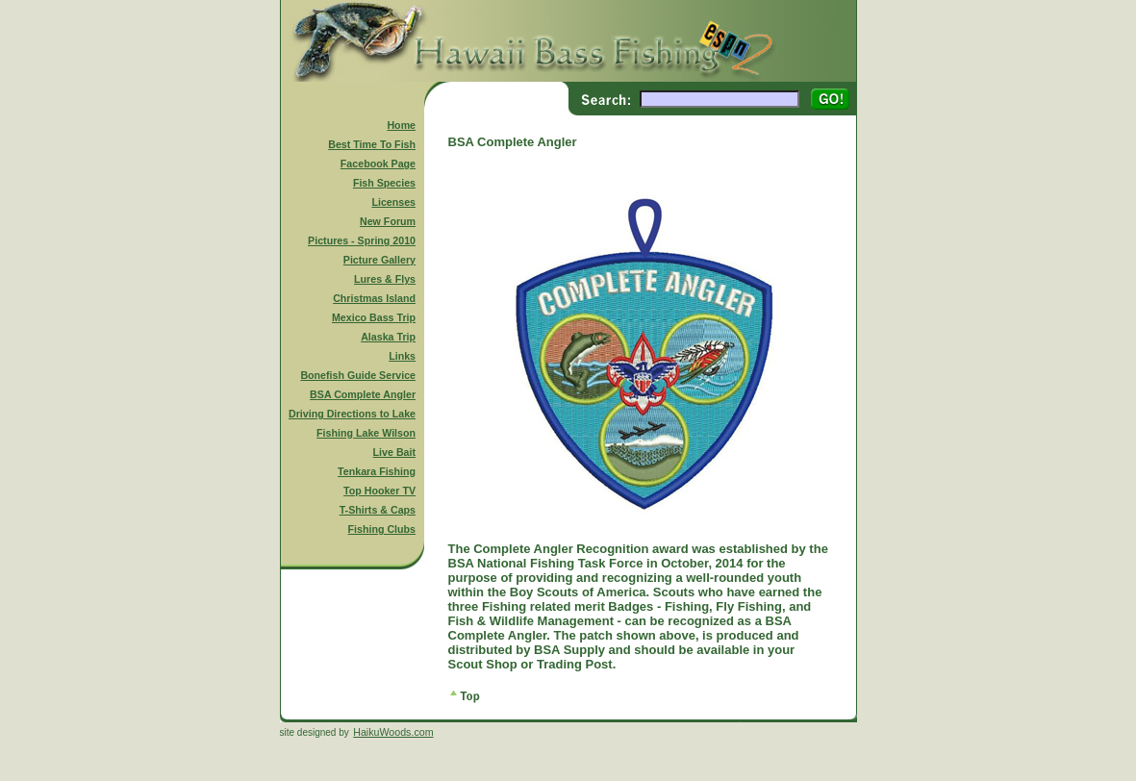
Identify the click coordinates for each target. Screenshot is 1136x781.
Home (401, 125)
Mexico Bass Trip (374, 317)
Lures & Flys (385, 279)
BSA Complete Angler (363, 394)
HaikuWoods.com (393, 732)
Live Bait (394, 452)
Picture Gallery (379, 259)
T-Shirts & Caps (378, 510)
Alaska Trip (388, 336)
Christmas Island (374, 298)
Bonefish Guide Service (358, 375)
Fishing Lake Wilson (366, 433)
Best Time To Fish (372, 144)
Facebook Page (378, 163)
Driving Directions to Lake (352, 413)
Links (402, 356)
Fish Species (384, 183)
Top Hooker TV (379, 490)
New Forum (388, 221)
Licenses (393, 202)
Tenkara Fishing (377, 471)
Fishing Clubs (382, 529)
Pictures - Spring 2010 (362, 240)
